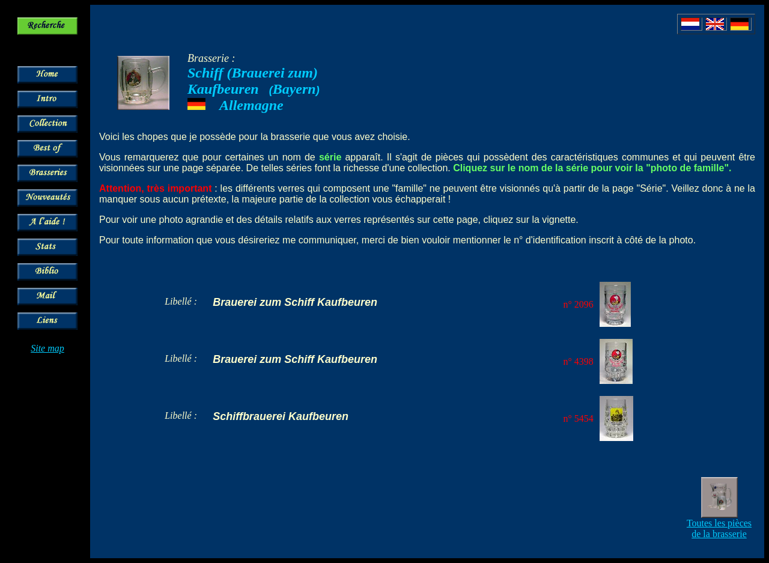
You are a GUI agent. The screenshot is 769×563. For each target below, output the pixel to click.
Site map (47, 348)
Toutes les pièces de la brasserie (719, 528)
